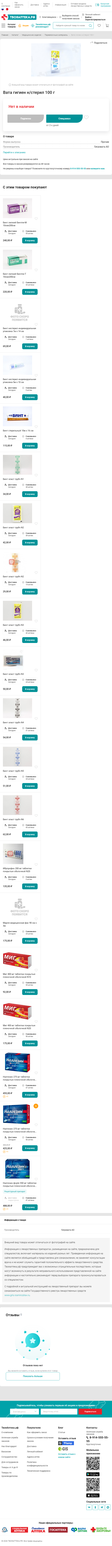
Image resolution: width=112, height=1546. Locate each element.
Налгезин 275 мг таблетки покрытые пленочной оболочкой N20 (20, 1130)
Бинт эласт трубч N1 (13, 479)
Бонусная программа (103, 5)
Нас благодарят (9, 1446)
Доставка (34, 5)
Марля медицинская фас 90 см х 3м (20, 924)
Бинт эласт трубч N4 (13, 722)
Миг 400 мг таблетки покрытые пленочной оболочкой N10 (19, 975)
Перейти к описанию (14, 152)
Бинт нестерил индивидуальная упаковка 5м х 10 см (19, 381)
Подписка (25, 118)
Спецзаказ (64, 118)
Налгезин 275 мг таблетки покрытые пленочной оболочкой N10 (20, 1078)
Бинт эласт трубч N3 (13, 625)
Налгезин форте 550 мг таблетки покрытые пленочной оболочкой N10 (20, 1184)
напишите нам (97, 168)
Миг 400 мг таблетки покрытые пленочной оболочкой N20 (19, 1027)
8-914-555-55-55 (78, 168)
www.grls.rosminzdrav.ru (17, 1295)
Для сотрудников (9, 1462)
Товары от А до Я (9, 1467)
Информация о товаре (15, 1220)
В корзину (30, 240)
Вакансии (6, 1451)
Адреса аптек (46, 5)
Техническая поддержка (38, 1471)
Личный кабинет (35, 1451)
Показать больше (33, 1376)
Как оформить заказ (19, 4)
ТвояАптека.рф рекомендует (40, 25)
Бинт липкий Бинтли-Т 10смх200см (14, 275)
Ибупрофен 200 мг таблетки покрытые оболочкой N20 (17, 870)
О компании (5, 5)
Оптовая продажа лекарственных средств (81, 5)
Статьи (61, 1432)
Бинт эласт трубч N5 (13, 771)
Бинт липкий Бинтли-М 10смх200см (15, 224)
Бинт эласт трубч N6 (13, 819)
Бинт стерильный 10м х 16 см (18, 430)
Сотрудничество (9, 1457)
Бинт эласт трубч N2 (13, 527)
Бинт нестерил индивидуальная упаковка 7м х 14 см (19, 330)
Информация (60, 5)
